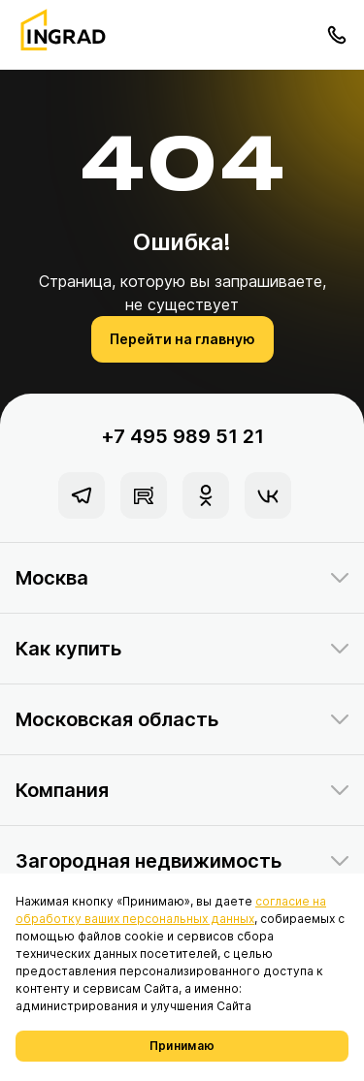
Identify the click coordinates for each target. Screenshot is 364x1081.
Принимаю (182, 1045)
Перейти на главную (182, 339)
